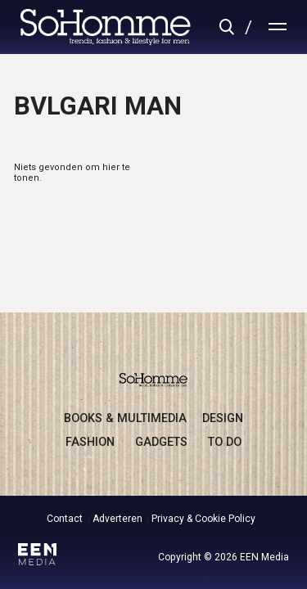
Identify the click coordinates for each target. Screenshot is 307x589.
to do (225, 441)
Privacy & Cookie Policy (203, 518)
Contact (65, 518)
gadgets (161, 441)
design (222, 418)
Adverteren (117, 518)
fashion (90, 441)
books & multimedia (125, 418)
